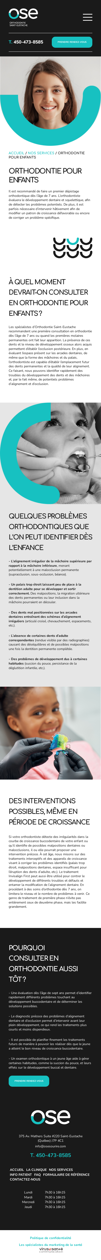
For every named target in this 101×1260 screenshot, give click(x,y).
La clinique (36, 1170)
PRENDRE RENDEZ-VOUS (72, 42)
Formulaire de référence (66, 1175)
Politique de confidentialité (50, 1238)
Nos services (41, 153)
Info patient (21, 1175)
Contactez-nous (25, 1179)
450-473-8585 (27, 42)
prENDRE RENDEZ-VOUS (29, 1081)
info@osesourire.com (50, 1146)
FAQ (37, 1175)
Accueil (16, 153)
